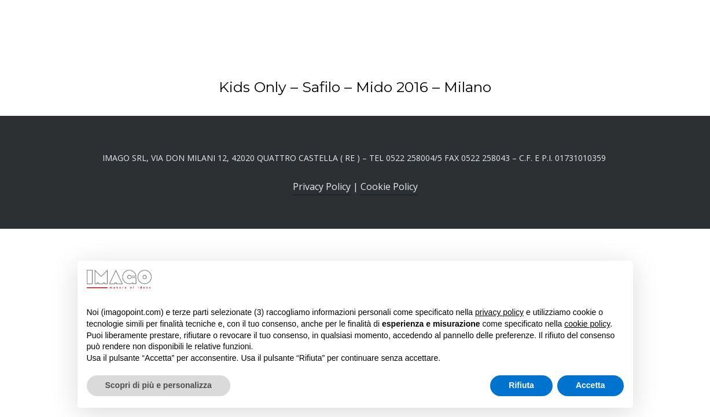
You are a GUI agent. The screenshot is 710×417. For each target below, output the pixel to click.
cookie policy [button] (587, 323)
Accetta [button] (590, 385)
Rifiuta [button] (521, 385)
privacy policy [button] (499, 312)
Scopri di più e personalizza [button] (158, 385)
